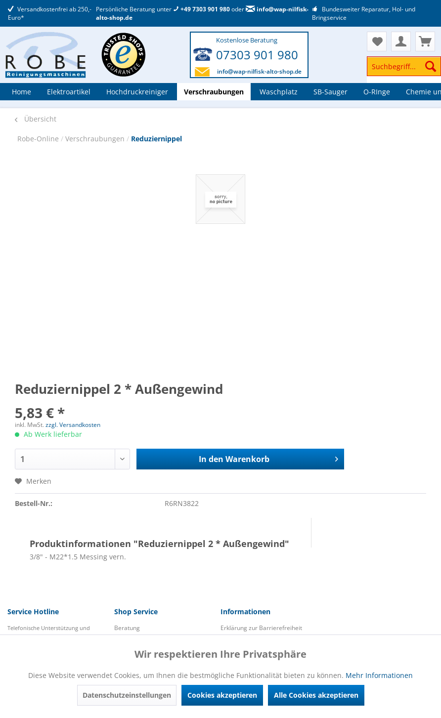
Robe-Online (39, 138)
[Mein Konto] (401, 41)
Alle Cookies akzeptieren (316, 695)
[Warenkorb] (425, 41)
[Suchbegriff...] (404, 66)
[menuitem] (404, 70)
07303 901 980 (257, 54)
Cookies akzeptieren (222, 695)
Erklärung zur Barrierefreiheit (261, 628)
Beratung (127, 628)
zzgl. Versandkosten (72, 425)
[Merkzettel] (377, 41)
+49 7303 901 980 (201, 9)
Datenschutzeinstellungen (127, 695)
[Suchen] (430, 66)
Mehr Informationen (379, 675)
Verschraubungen (96, 138)
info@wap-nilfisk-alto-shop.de (259, 71)
